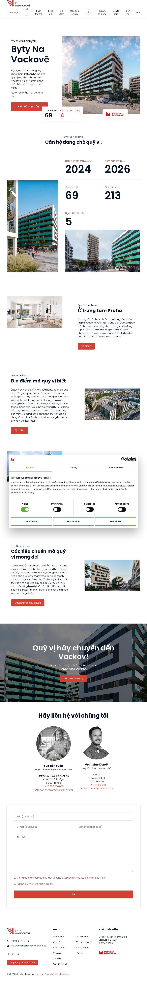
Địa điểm (61, 12)
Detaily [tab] (73, 467)
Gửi (74, 894)
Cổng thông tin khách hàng (22, 962)
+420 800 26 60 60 (20, 941)
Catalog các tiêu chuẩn (28, 602)
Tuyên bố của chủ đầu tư (57, 974)
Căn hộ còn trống (29, 106)
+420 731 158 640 (96, 785)
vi (137, 12)
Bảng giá (50, 12)
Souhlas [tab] (30, 467)
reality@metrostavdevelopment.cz (53, 789)
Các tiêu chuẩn (74, 12)
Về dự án (26, 12)
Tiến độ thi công (102, 12)
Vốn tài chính (116, 12)
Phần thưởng (38, 12)
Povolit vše (115, 521)
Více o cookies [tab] (116, 467)
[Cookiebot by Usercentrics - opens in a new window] (123, 459)
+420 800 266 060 (53, 786)
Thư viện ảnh (88, 12)
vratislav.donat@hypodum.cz (96, 788)
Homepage (13, 12)
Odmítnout (31, 521)
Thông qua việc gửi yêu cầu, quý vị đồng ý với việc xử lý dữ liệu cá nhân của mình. (61, 877)
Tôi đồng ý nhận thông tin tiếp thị (34, 883)
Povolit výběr (73, 521)
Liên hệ (128, 12)
